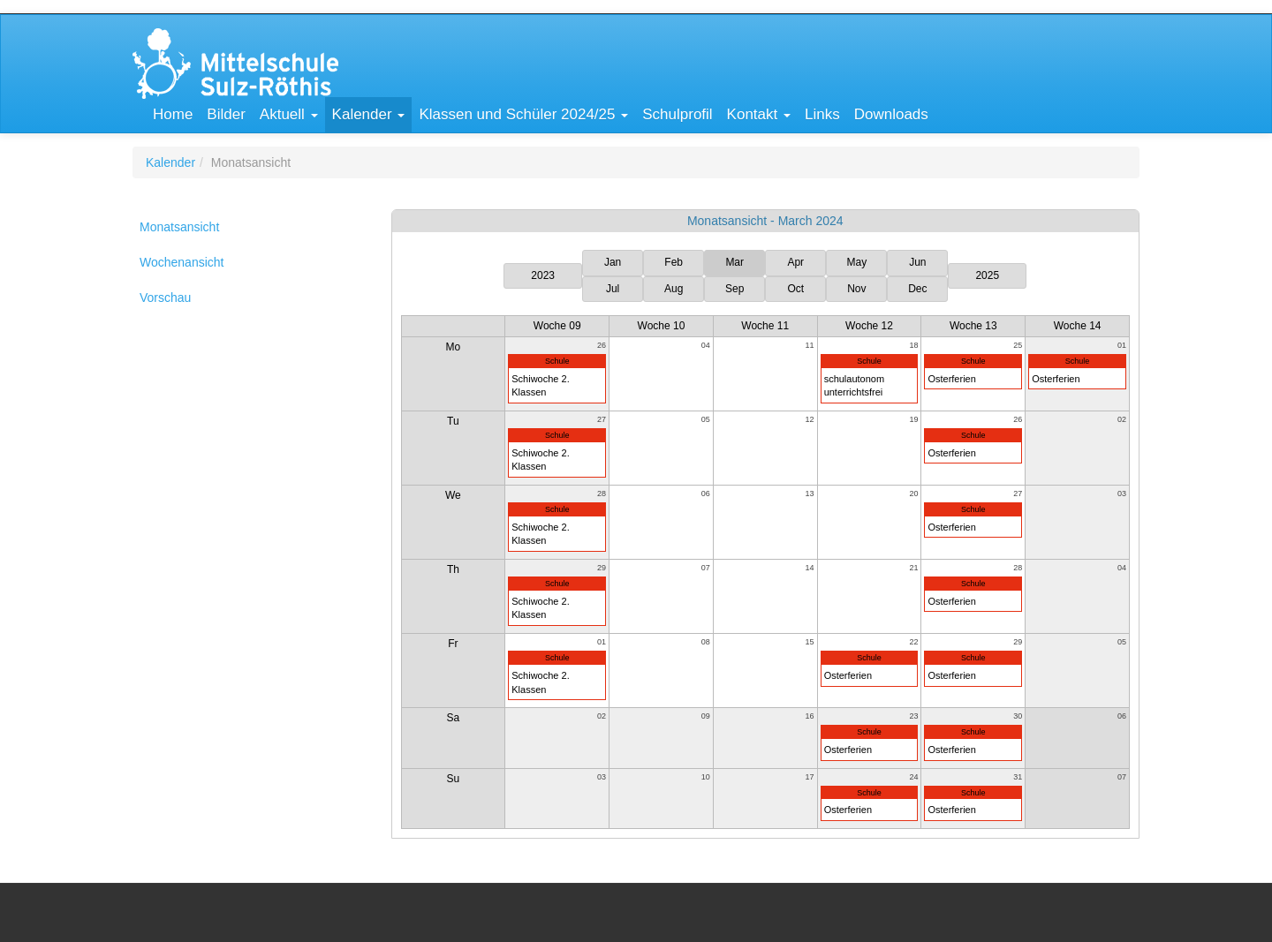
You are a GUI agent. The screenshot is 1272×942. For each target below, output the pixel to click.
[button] (289, 114)
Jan (612, 262)
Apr (795, 262)
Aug (673, 289)
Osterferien (951, 378)
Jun (917, 262)
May (856, 262)
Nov (856, 289)
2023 (543, 275)
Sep (734, 289)
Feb (673, 262)
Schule (557, 361)
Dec (917, 289)
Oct (795, 289)
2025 (987, 275)
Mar (734, 262)
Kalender (170, 162)
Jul (612, 289)
